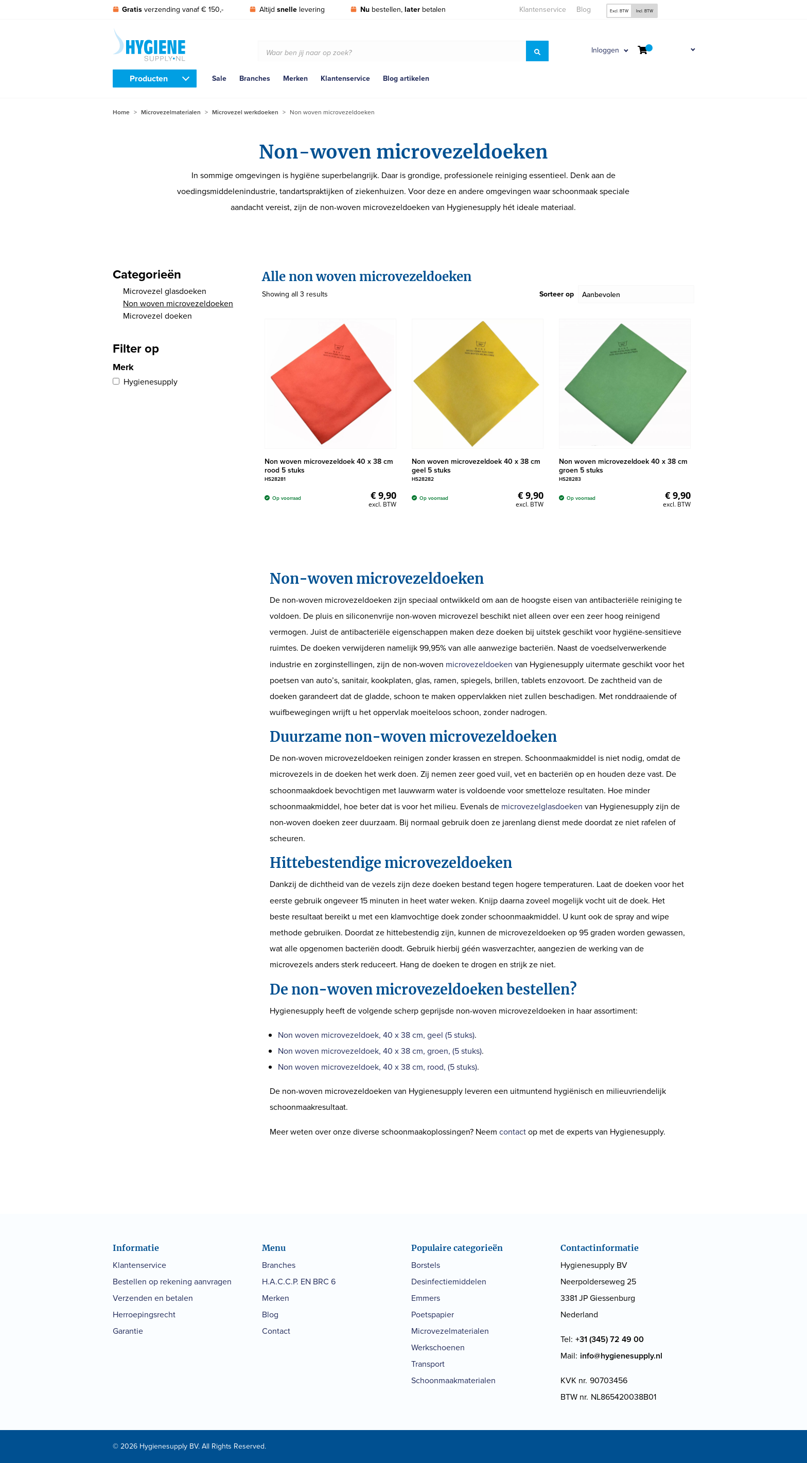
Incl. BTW (644, 11)
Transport (428, 1364)
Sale (219, 78)
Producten (149, 78)
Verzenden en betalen (153, 1298)
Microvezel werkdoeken (245, 112)
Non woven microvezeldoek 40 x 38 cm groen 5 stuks (623, 466)
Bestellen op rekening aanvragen (172, 1281)
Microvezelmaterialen (171, 112)
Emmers (425, 1298)
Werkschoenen (438, 1347)
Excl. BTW (619, 11)
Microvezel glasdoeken (164, 291)
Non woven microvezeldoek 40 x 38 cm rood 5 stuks (329, 466)
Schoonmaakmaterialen (453, 1380)
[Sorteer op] (636, 294)
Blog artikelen (406, 78)
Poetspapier (432, 1314)
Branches (254, 78)
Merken (295, 78)
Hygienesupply (151, 382)
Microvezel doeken (157, 316)
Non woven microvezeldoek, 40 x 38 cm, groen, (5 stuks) (380, 1051)
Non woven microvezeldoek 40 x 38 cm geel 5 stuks (476, 466)
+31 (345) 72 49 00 (609, 1339)
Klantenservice (542, 9)
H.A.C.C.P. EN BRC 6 (299, 1281)
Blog (583, 9)
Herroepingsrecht (144, 1314)
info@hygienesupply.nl (621, 1356)
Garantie (128, 1331)
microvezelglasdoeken (542, 806)
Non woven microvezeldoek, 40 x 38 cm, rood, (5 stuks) (377, 1067)
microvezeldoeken (479, 664)
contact (512, 1132)
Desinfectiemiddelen (448, 1281)
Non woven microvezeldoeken (178, 303)
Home (121, 112)
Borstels (425, 1265)
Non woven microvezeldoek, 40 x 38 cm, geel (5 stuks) (376, 1035)
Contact (276, 1331)
